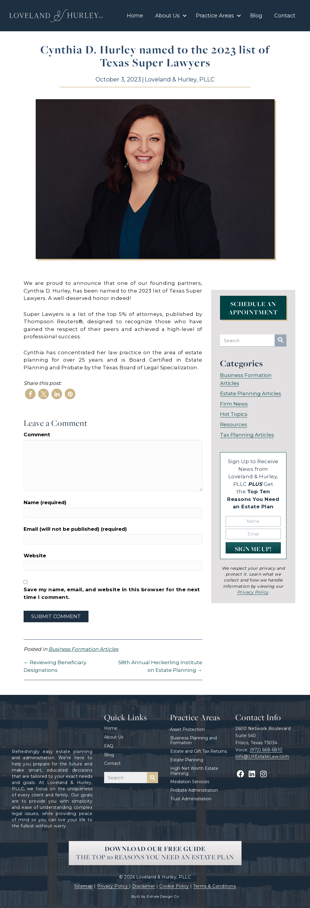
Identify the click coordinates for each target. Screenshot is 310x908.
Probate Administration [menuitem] (194, 790)
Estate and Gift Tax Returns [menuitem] (198, 751)
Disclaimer (143, 886)
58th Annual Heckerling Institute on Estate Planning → (160, 666)
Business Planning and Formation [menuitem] (193, 740)
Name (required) (45, 502)
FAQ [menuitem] (108, 746)
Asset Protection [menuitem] (187, 729)
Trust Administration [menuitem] (190, 798)
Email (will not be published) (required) (75, 529)
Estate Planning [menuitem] (186, 759)
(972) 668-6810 (266, 749)
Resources (233, 424)
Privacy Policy (113, 886)
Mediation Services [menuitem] (189, 781)
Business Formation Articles (83, 649)
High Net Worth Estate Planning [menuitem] (194, 771)
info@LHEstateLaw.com (262, 756)
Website (35, 555)
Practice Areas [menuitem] (215, 15)
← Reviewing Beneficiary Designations (55, 666)
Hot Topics (233, 414)
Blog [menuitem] (256, 15)
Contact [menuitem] (284, 15)
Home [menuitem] (135, 15)
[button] (185, 15)
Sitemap (83, 886)
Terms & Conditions (214, 886)
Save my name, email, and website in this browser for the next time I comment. (112, 593)
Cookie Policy (174, 886)
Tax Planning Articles (247, 434)
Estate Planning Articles (250, 393)
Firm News (234, 403)
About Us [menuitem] (167, 15)
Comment (37, 434)
